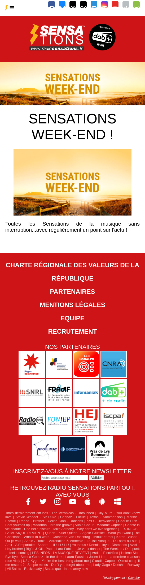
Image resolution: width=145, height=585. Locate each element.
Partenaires (72, 291)
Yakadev (134, 578)
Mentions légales (72, 304)
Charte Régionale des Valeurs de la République (72, 271)
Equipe (72, 318)
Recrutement (72, 331)
